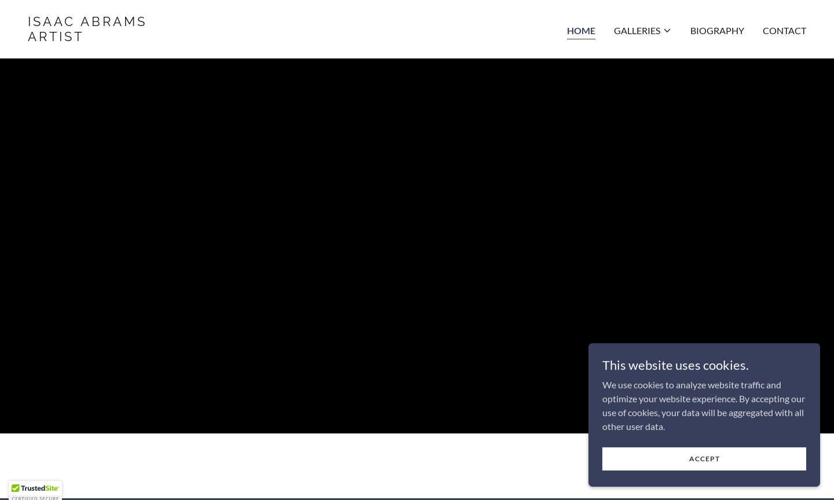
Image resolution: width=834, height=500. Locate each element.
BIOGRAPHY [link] (717, 30)
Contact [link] (784, 30)
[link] (218, 37)
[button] (643, 31)
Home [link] (581, 30)
